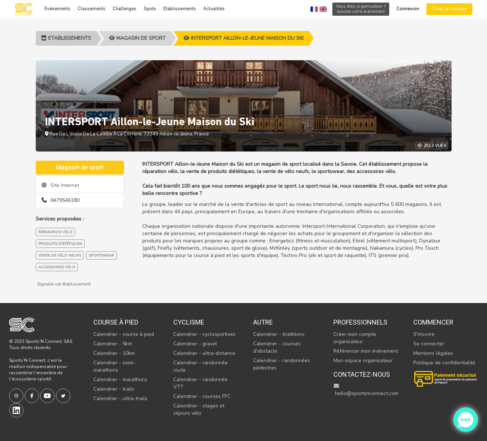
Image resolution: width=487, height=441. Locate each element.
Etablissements (179, 9)
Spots (150, 9)
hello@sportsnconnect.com (365, 390)
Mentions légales (433, 353)
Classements (91, 9)
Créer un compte (449, 9)
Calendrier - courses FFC (202, 396)
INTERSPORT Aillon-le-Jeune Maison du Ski (243, 38)
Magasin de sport (137, 38)
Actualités (214, 9)
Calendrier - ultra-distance (204, 353)
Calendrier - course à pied (123, 334)
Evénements (57, 9)
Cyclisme (188, 322)
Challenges (124, 9)
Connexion (408, 9)
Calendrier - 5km (112, 343)
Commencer (433, 322)
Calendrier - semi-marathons (114, 366)
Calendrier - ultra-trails (120, 398)
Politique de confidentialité (444, 362)
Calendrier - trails (113, 389)
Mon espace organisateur (363, 360)
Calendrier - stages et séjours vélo (198, 409)
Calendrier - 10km (114, 353)
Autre (263, 322)
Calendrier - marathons (120, 379)
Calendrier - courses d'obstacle (277, 347)
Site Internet (60, 185)
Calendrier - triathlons (279, 334)
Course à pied (115, 322)
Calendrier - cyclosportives (204, 334)
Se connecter (428, 343)
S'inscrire (423, 334)
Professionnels (360, 322)
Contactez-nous (361, 374)
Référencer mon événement (365, 351)
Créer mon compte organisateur (354, 338)
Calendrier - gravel (195, 343)
